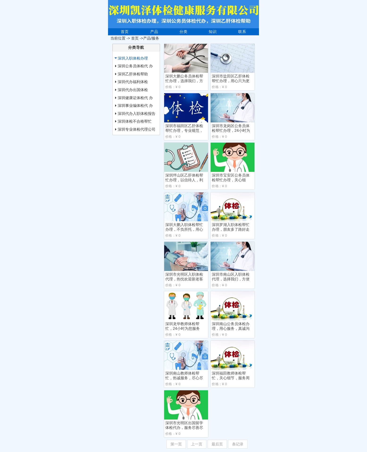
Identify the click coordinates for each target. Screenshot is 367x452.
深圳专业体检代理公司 (136, 129)
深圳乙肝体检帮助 (133, 74)
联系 (242, 32)
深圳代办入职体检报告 (136, 114)
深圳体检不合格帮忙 (135, 121)
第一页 (176, 444)
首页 (125, 32)
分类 (183, 32)
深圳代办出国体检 (133, 90)
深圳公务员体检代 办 (135, 66)
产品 (154, 32)
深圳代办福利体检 (133, 82)
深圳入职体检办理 (133, 58)
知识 (213, 32)
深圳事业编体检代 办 (135, 106)
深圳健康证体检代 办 (135, 98)
